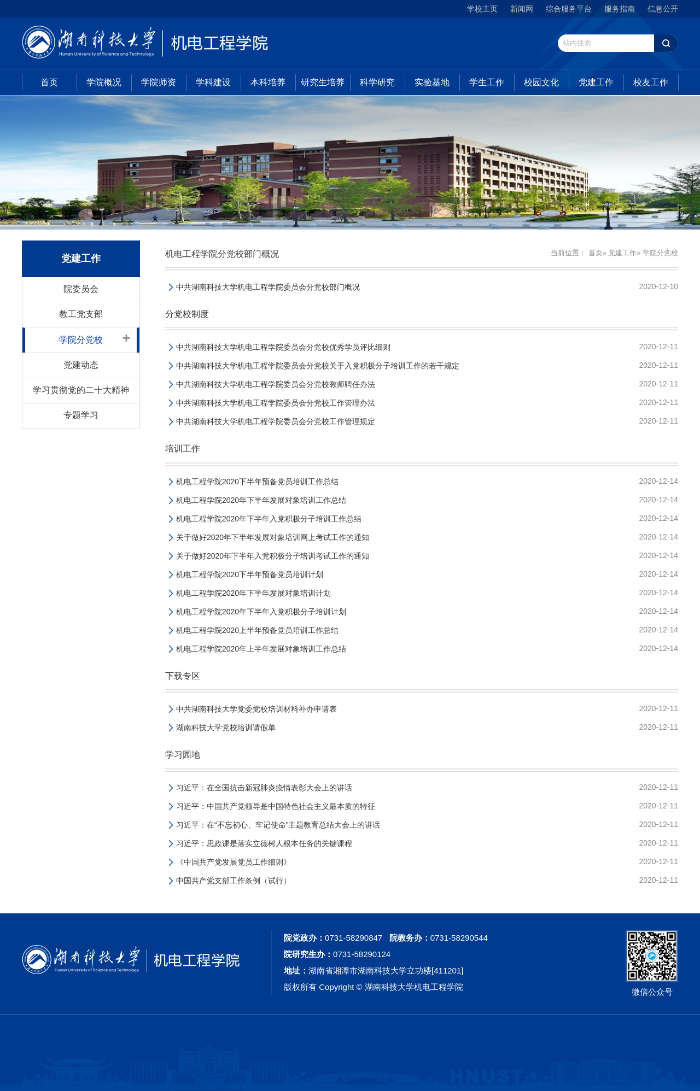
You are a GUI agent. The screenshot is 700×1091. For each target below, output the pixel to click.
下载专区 (182, 676)
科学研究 (377, 82)
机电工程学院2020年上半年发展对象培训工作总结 (261, 648)
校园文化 (541, 82)
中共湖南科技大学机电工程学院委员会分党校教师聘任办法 (275, 384)
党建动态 (80, 364)
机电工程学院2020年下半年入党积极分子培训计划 (261, 611)
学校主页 (482, 8)
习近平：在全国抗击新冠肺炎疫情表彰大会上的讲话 (264, 787)
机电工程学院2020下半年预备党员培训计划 (249, 574)
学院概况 (103, 82)
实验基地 (432, 82)
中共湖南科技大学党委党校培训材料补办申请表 (256, 709)
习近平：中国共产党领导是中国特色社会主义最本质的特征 (275, 806)
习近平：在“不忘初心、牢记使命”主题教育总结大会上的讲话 (278, 824)
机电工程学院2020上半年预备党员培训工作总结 (257, 630)
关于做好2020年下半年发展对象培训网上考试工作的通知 (272, 537)
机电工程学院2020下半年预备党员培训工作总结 (257, 481)
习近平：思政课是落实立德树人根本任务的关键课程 (264, 843)
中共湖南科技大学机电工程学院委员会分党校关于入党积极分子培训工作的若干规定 (317, 365)
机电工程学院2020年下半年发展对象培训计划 (253, 593)
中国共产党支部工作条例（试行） (233, 880)
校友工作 (650, 82)
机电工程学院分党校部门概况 (222, 254)
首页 (49, 82)
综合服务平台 (569, 8)
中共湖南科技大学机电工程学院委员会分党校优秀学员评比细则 (283, 347)
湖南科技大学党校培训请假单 (226, 727)
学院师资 (158, 82)
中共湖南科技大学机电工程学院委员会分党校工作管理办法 (275, 402)
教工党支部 (81, 314)
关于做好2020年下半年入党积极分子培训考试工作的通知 (272, 556)
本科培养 (267, 82)
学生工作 (486, 82)
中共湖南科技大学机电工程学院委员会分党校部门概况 (268, 287)
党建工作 (596, 82)
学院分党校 (81, 339)
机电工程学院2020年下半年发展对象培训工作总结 (261, 500)
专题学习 (80, 415)
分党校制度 (187, 314)
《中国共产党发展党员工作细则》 (233, 862)
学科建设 (213, 82)
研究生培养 (323, 82)
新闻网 (521, 8)
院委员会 (80, 289)
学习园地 (182, 754)
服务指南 (619, 8)
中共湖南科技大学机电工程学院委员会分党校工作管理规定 (275, 421)
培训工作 (182, 448)
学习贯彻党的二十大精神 (81, 390)
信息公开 (663, 8)
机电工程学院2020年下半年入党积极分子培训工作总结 (268, 518)
